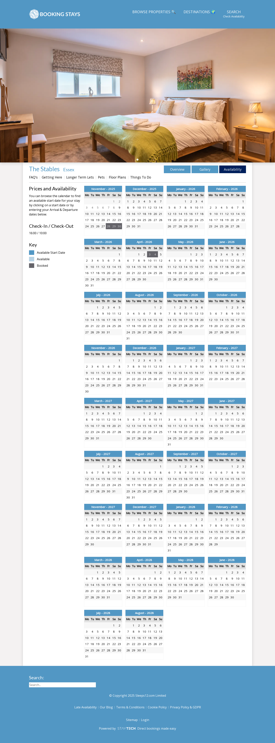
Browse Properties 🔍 (154, 11)
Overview (177, 169)
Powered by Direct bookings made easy (137, 728)
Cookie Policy (157, 707)
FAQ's (33, 177)
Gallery (205, 169)
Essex (68, 169)
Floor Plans (117, 177)
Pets (101, 177)
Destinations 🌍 (199, 11)
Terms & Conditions (130, 707)
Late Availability (85, 707)
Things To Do (140, 177)
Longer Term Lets (80, 177)
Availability (233, 169)
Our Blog (106, 707)
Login (145, 720)
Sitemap (132, 720)
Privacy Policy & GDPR (185, 707)
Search (233, 13)
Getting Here (52, 177)
